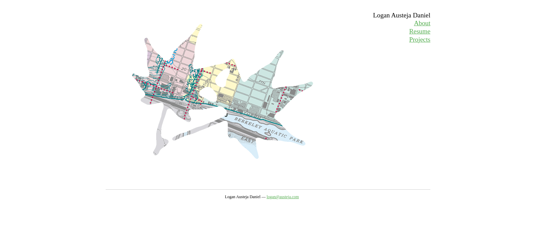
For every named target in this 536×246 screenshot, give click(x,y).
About (422, 23)
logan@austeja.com (283, 196)
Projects (419, 39)
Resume (419, 31)
